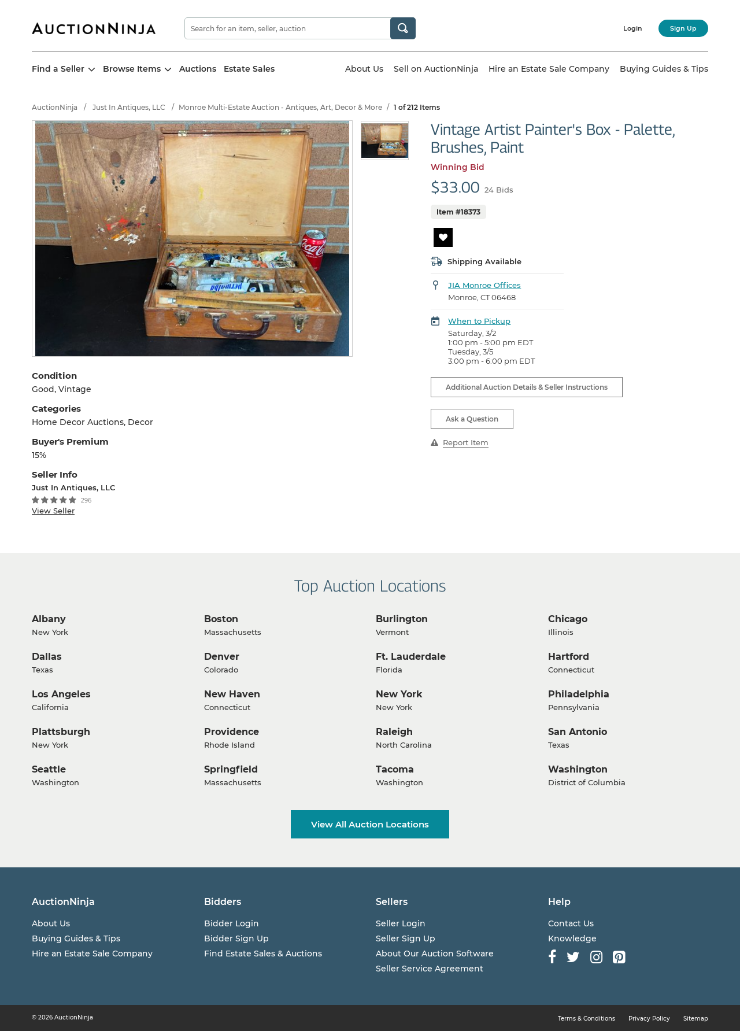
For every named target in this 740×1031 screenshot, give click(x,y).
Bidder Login (231, 923)
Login (632, 28)
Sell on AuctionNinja (436, 69)
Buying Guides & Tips (664, 69)
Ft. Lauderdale (411, 656)
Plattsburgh (61, 731)
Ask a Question (472, 419)
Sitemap (695, 1018)
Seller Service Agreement (429, 968)
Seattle (49, 769)
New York (399, 694)
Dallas (47, 656)
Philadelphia (578, 694)
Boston (221, 619)
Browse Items (137, 69)
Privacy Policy (649, 1018)
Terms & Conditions (586, 1018)
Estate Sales (249, 69)
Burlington (402, 619)
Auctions (197, 69)
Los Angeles (61, 694)
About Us (364, 69)
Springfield (231, 769)
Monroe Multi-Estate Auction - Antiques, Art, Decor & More (280, 107)
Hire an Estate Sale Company (549, 69)
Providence (231, 731)
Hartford (568, 656)
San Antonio (577, 731)
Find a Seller (63, 69)
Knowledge (572, 938)
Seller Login (401, 923)
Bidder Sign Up (236, 938)
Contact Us (571, 923)
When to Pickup (479, 321)
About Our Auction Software (435, 953)
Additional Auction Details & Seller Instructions (527, 387)
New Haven (232, 694)
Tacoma (395, 769)
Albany (49, 619)
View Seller (53, 510)
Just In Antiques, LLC (128, 107)
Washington (578, 769)
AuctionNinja (54, 107)
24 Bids (498, 189)
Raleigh (394, 731)
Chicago (567, 619)
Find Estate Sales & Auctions (263, 953)
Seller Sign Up (405, 938)
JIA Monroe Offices (484, 285)
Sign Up (683, 28)
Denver (221, 656)
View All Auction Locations (370, 824)
